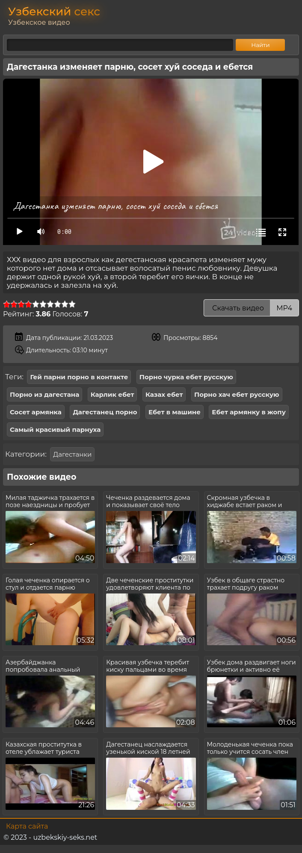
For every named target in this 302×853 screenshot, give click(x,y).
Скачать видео (251, 308)
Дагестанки (72, 454)
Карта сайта (27, 826)
